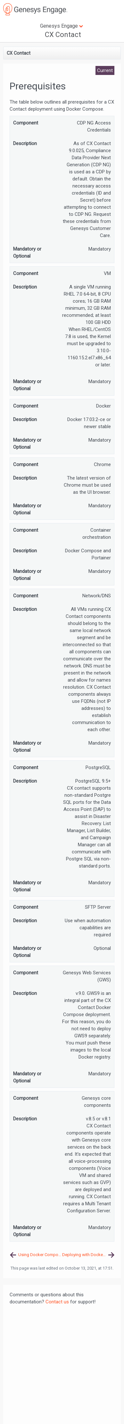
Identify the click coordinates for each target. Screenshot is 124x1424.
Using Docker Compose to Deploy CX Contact (40, 1254)
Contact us (57, 1302)
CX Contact (63, 35)
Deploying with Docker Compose (88, 1254)
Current (105, 70)
